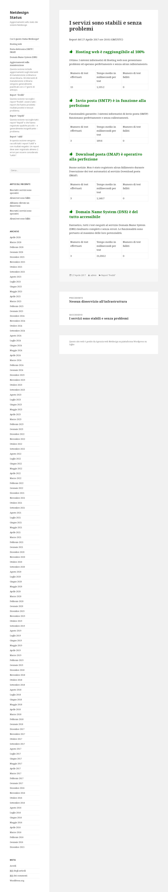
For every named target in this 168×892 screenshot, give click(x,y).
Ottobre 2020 (16, 562)
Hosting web (16, 44)
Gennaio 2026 (16, 252)
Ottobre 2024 (16, 325)
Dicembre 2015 (17, 847)
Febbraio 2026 (16, 247)
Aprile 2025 (15, 296)
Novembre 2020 (17, 557)
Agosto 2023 (15, 394)
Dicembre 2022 (17, 434)
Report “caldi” (25, 146)
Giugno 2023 (16, 404)
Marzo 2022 (15, 478)
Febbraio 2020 (16, 601)
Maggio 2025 (16, 291)
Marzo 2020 (15, 596)
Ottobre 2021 (16, 502)
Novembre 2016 (17, 793)
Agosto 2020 (15, 571)
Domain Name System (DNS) (23, 57)
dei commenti (18, 875)
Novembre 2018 (17, 675)
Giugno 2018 (16, 699)
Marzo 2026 (15, 242)
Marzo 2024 (15, 360)
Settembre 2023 (17, 389)
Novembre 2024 (17, 320)
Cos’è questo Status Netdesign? (24, 39)
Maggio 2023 (16, 409)
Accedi (13, 865)
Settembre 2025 (17, 271)
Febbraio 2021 (16, 542)
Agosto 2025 (15, 276)
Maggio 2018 (16, 704)
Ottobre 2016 (16, 797)
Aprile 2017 (15, 768)
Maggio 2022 (16, 468)
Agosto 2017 (15, 748)
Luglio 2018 (15, 694)
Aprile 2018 (15, 709)
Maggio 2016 (16, 822)
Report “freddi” (25, 103)
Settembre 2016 (17, 802)
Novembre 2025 (17, 262)
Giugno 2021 (16, 522)
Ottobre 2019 (16, 621)
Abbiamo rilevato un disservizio (19, 204)
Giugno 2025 (16, 286)
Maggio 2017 (16, 763)
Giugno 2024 (16, 345)
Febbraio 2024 (16, 365)
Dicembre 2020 (17, 552)
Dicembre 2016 (17, 788)
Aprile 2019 (15, 650)
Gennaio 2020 (16, 606)
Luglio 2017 (15, 753)
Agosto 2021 (15, 512)
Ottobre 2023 (16, 384)
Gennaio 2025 (16, 311)
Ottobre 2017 (16, 739)
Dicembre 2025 (17, 257)
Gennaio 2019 (16, 665)
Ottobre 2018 (16, 680)
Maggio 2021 (16, 527)
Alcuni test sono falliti (20, 198)
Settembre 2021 (17, 507)
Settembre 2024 (17, 330)
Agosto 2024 (15, 335)
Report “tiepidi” (25, 123)
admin (93, 275)
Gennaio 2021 (16, 547)
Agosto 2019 (15, 630)
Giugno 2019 (16, 640)
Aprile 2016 (15, 827)
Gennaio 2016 (16, 842)
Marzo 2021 (15, 537)
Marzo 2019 (15, 655)
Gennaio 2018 (16, 724)
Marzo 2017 (15, 773)
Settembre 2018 (17, 684)
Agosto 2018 (15, 689)
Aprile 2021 (15, 532)
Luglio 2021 (15, 517)
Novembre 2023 (17, 380)
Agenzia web (102, 341)
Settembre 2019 (17, 626)
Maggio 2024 (16, 350)
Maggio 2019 (16, 645)
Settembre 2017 (17, 744)
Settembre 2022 (17, 448)
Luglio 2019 (15, 635)
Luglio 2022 (15, 458)
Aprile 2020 (15, 591)
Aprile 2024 (15, 355)
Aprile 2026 (15, 237)
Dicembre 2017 (17, 729)
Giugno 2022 (16, 463)
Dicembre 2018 (17, 670)
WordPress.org (17, 880)
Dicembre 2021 (17, 493)
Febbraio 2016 (16, 837)
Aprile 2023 (15, 414)
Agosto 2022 (15, 453)
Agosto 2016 (15, 807)
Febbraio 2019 (16, 660)
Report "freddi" (108, 275)
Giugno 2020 (16, 581)
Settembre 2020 (17, 566)
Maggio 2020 (16, 586)
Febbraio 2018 (16, 719)
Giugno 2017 (16, 758)
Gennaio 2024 (16, 370)
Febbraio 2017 (16, 778)
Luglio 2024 (15, 340)
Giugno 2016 (16, 817)
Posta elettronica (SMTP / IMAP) (21, 50)
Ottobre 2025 (16, 266)
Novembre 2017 (17, 734)
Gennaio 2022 (16, 488)
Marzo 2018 (15, 714)
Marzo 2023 (15, 419)
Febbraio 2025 (16, 306)
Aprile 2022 (15, 473)
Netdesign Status (19, 15)
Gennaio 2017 (16, 783)
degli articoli (18, 870)
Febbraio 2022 (16, 483)
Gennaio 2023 (16, 429)
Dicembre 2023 (17, 375)
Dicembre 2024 (17, 316)
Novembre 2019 (17, 616)
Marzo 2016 (15, 832)
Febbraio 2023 (16, 424)
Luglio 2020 (15, 576)
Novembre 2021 (17, 498)
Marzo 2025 (15, 301)
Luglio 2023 (15, 399)
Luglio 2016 (15, 812)
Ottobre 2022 (16, 444)
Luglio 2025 (15, 281)
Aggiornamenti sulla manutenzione (25, 76)
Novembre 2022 (17, 439)
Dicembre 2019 (17, 611)
